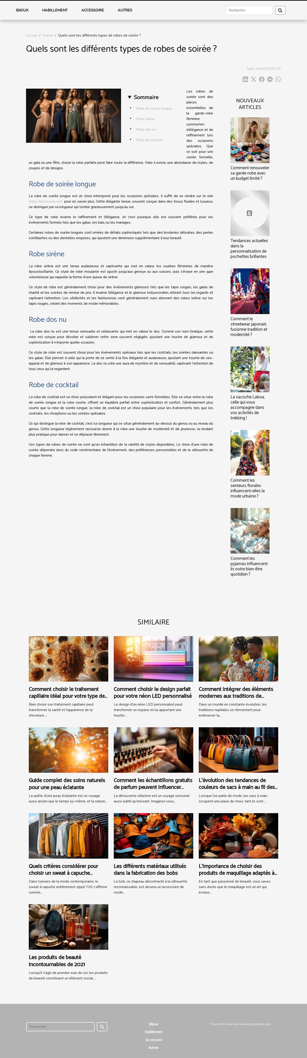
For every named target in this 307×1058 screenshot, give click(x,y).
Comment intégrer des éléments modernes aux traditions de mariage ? (236, 696)
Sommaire (146, 97)
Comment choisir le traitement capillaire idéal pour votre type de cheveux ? (67, 696)
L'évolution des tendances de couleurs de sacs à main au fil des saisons (237, 787)
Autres (125, 10)
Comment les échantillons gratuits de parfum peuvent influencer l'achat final (153, 787)
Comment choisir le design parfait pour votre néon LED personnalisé (153, 693)
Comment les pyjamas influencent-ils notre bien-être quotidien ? (249, 566)
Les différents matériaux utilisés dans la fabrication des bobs (150, 870)
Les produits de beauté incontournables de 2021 (57, 961)
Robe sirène (146, 119)
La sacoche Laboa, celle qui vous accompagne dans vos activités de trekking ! (247, 408)
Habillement (55, 10)
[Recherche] (249, 10)
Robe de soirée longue (154, 108)
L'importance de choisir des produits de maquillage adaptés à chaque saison (236, 873)
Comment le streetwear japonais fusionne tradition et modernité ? (248, 326)
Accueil (31, 35)
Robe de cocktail (149, 140)
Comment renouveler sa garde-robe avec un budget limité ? (249, 173)
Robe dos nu (146, 129)
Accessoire (92, 10)
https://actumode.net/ (46, 201)
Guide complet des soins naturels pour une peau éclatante (67, 784)
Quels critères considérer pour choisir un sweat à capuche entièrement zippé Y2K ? (63, 873)
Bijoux (22, 10)
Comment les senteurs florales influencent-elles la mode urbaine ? (247, 488)
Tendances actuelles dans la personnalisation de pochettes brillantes (249, 248)
